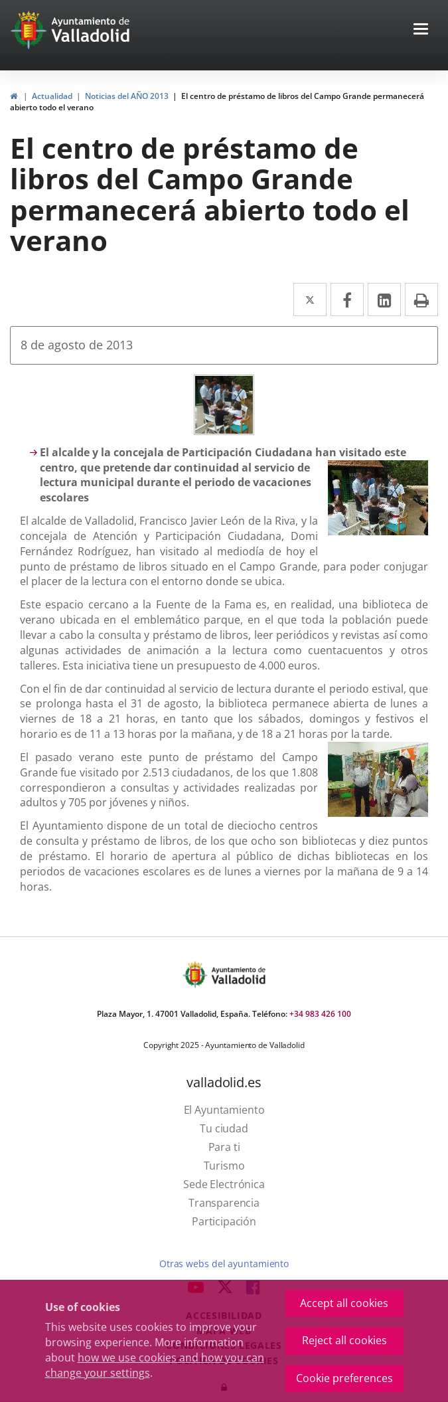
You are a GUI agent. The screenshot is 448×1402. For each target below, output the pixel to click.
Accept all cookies (344, 1303)
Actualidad (52, 96)
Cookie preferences (344, 1378)
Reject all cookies (344, 1340)
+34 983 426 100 (320, 1013)
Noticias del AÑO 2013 (127, 96)
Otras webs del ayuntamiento (224, 1263)
